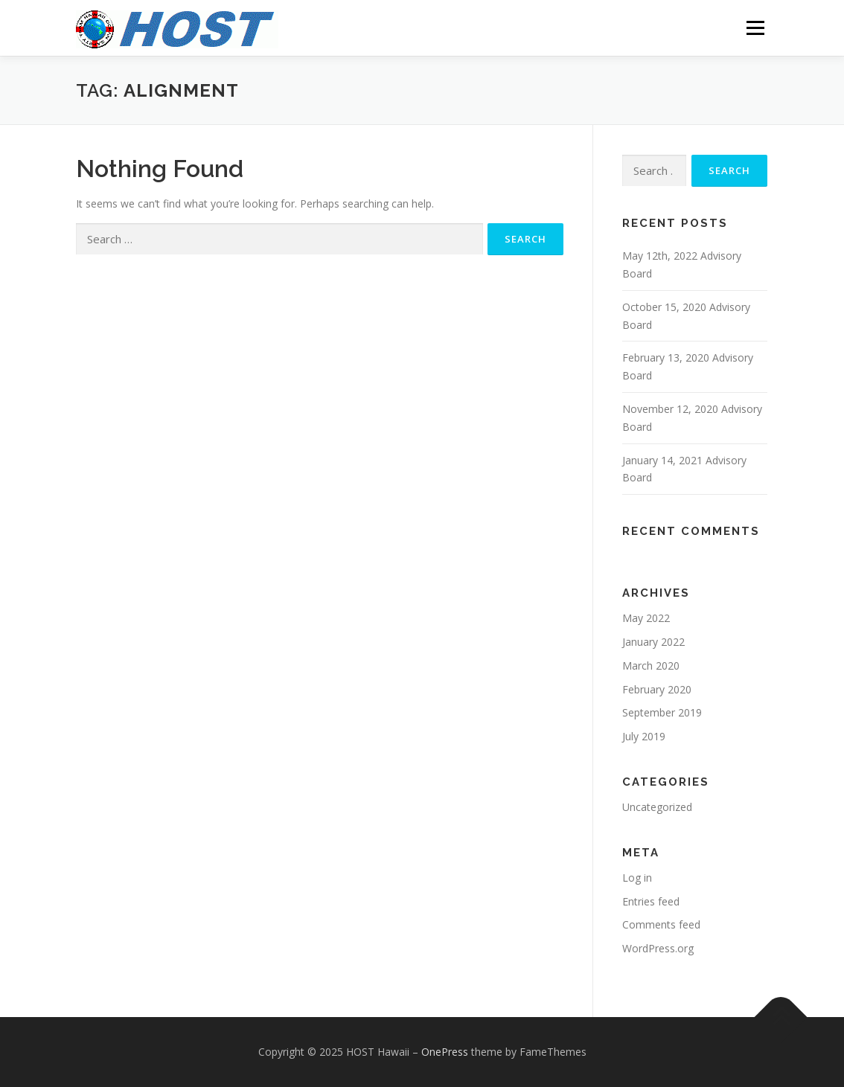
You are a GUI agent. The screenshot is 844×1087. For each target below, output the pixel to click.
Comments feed (661, 924)
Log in (637, 877)
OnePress (444, 1052)
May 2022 (646, 618)
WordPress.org (658, 948)
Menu (755, 28)
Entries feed (651, 901)
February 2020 (656, 689)
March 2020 (651, 665)
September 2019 (662, 712)
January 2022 (653, 642)
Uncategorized (657, 807)
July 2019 (643, 736)
